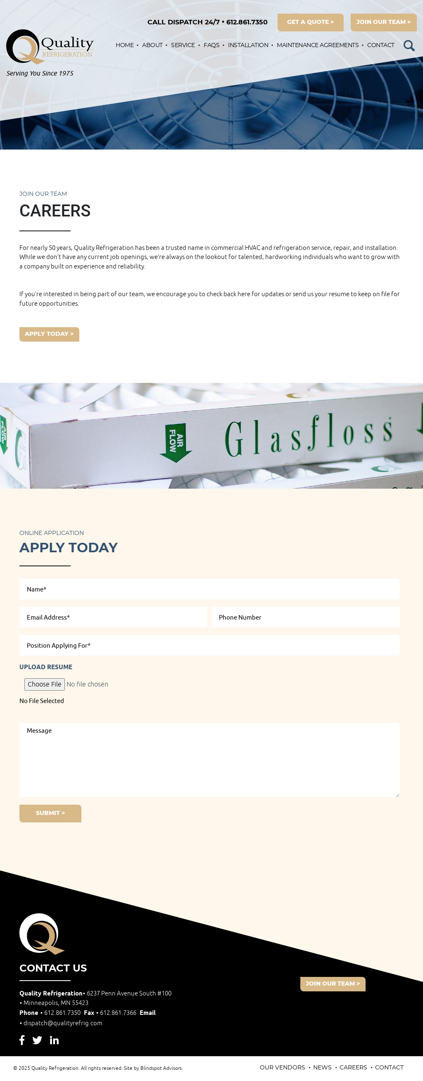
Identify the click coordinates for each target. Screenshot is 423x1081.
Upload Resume (45, 667)
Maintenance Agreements (318, 45)
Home (124, 45)
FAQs (211, 45)
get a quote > (310, 22)
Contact (380, 45)
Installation (248, 45)
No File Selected (41, 700)
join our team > (383, 22)
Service (183, 45)
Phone (50, 1013)
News (322, 1068)
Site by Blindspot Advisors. (153, 1068)
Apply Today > (49, 334)
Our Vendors (282, 1068)
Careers (353, 1068)
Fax (111, 1013)
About (152, 45)
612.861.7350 (207, 22)
